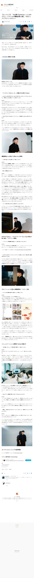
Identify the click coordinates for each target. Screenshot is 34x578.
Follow (17, 7)
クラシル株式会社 (8, 4)
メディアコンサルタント (5, 465)
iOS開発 (10, 469)
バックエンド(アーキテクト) (5, 464)
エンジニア (6, 469)
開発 (2, 469)
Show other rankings (17, 552)
